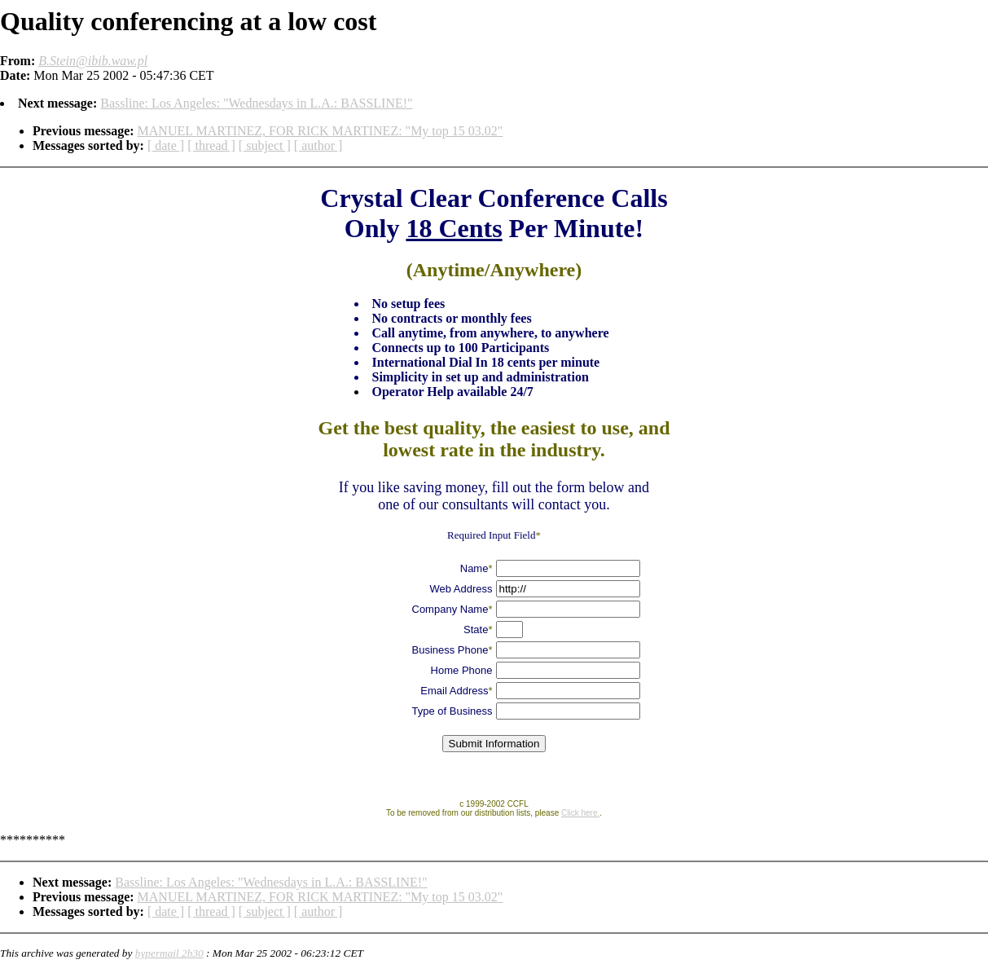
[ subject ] (265, 145)
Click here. (580, 812)
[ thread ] (211, 145)
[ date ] (165, 145)
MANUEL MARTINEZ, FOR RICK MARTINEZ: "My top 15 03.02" (320, 131)
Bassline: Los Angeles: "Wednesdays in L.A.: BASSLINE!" (256, 103)
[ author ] (318, 145)
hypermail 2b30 (169, 953)
